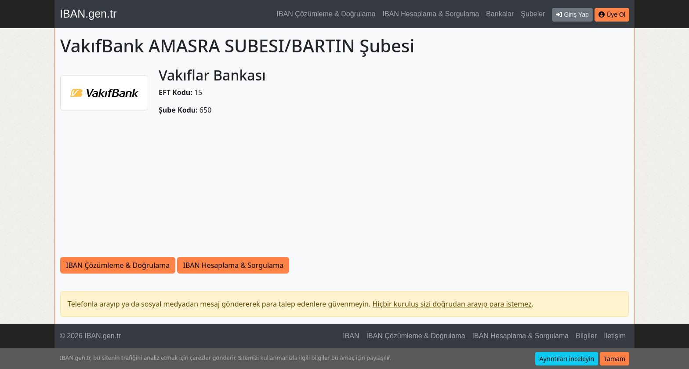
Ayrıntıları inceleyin (566, 358)
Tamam (614, 358)
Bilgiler (586, 336)
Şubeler (533, 14)
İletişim (615, 336)
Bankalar (500, 14)
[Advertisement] (344, 190)
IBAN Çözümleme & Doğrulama (326, 14)
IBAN (351, 336)
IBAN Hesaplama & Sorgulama (431, 14)
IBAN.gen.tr (88, 13)
